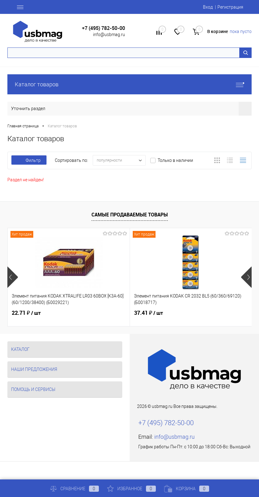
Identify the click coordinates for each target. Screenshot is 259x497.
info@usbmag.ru (109, 34)
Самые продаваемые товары (129, 214)
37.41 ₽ (148, 313)
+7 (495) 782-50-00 (103, 28)
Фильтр (29, 160)
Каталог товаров (129, 84)
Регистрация (230, 7)
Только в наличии (175, 160)
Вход (208, 7)
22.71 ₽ (26, 313)
